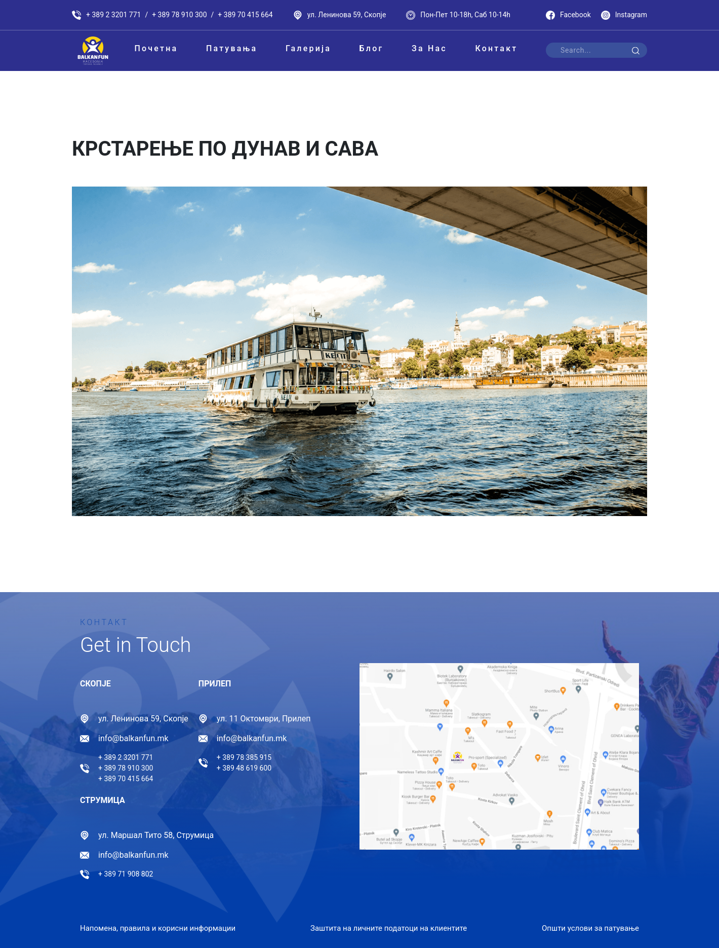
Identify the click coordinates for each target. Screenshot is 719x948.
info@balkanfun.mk (133, 738)
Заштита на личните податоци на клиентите (388, 925)
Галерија (308, 48)
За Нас (429, 48)
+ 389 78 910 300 (179, 15)
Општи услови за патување (590, 925)
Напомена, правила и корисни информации (157, 925)
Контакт (496, 48)
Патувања (231, 48)
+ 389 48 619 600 (244, 768)
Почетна (156, 48)
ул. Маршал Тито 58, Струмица (156, 835)
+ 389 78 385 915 (244, 757)
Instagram (624, 15)
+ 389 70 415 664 (245, 15)
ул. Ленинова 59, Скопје (346, 15)
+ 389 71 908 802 (125, 874)
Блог (372, 48)
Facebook (568, 15)
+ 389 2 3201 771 (113, 15)
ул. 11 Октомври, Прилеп (264, 718)
